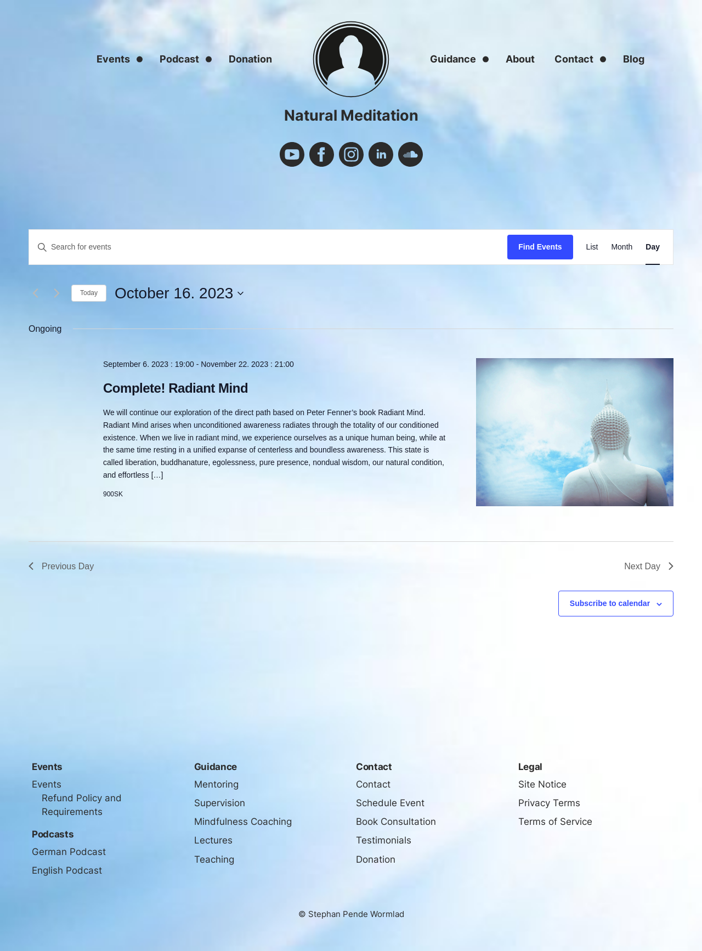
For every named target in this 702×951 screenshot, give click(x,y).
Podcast (179, 59)
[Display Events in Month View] (621, 247)
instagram (351, 154)
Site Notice (542, 784)
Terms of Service (555, 821)
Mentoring (216, 784)
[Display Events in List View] (592, 247)
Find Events (540, 246)
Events (113, 59)
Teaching (214, 859)
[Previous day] (35, 293)
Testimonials (383, 840)
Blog (633, 59)
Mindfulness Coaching (243, 821)
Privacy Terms (549, 802)
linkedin (381, 154)
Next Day (648, 566)
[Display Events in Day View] (653, 247)
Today (89, 293)
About (520, 59)
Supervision (219, 802)
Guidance (453, 59)
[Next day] (56, 293)
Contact (573, 59)
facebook (321, 154)
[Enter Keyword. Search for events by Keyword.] (268, 247)
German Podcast (69, 851)
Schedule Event (390, 802)
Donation (250, 59)
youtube (292, 154)
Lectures (213, 840)
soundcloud (410, 154)
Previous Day (61, 566)
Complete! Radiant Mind (175, 388)
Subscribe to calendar (610, 603)
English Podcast (67, 870)
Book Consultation (396, 821)
